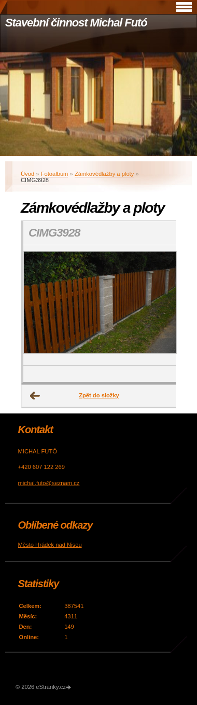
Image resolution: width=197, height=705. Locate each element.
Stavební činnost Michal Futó (76, 22)
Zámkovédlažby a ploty (104, 174)
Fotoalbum (54, 174)
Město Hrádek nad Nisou (50, 545)
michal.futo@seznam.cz (49, 483)
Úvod (27, 174)
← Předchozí (35, 396)
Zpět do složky (99, 395)
